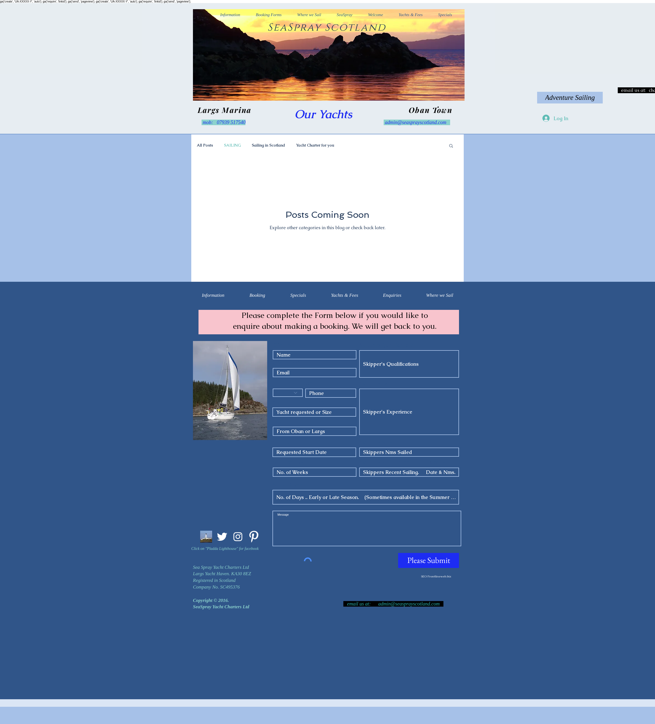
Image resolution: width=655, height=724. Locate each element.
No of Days (285, 484)
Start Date (284, 442)
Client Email (287, 362)
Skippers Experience (383, 383)
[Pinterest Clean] (254, 537)
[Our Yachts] (323, 114)
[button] (451, 146)
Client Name (287, 345)
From (279, 421)
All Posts (205, 145)
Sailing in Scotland (268, 145)
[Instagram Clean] (238, 537)
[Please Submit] (428, 560)
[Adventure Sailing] (570, 97)
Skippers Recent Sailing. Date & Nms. (402, 462)
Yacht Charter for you (315, 145)
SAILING (232, 145)
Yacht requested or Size (300, 402)
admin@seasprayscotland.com (415, 122)
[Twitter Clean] (222, 537)
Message (278, 506)
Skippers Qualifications (386, 345)
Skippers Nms (375, 442)
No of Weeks (288, 462)
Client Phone (320, 383)
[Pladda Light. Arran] (206, 537)
